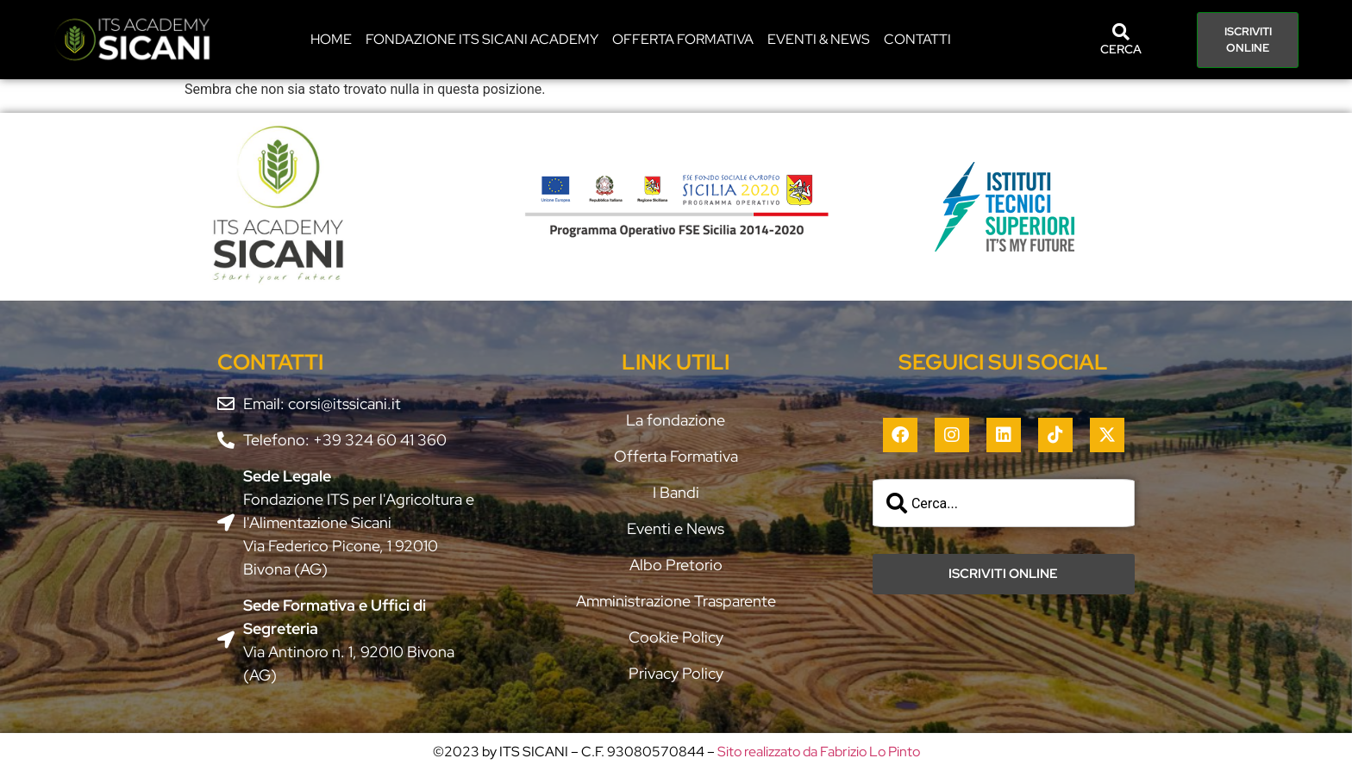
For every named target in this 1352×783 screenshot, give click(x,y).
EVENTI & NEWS (818, 39)
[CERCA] (1121, 31)
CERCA (1121, 49)
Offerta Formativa (683, 39)
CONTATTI (917, 39)
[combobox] (1004, 503)
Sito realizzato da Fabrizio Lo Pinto (818, 752)
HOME (331, 39)
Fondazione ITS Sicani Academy (482, 39)
